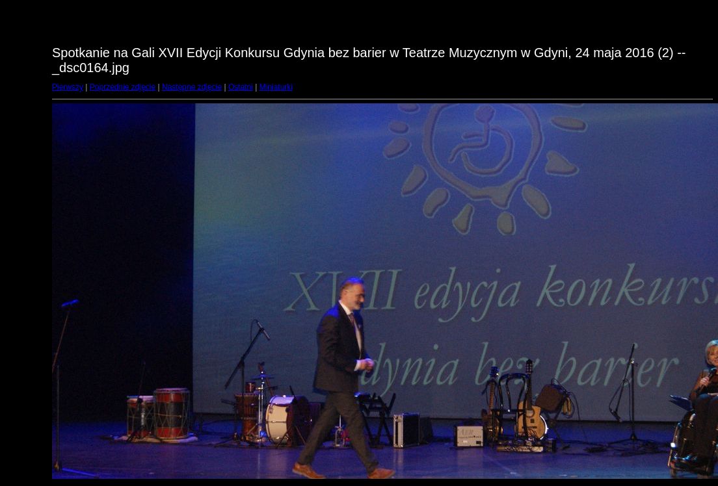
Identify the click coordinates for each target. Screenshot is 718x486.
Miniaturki (276, 87)
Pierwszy (67, 87)
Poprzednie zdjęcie (122, 87)
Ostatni (240, 87)
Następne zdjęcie (192, 87)
